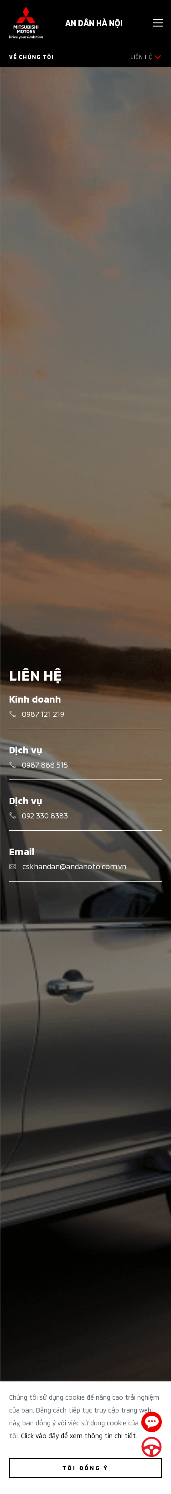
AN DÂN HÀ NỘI (94, 22)
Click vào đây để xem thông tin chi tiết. (79, 1435)
